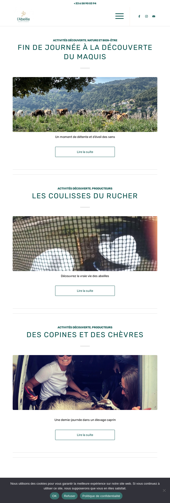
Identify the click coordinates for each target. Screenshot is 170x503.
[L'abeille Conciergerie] (70, 16)
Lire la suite (85, 152)
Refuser (69, 496)
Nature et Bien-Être (102, 40)
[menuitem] (117, 16)
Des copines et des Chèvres (85, 334)
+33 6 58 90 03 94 (85, 3)
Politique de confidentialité (101, 496)
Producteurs (102, 188)
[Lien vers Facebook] (139, 16)
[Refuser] (164, 490)
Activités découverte (69, 40)
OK (54, 496)
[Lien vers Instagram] (146, 16)
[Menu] (117, 16)
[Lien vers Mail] (153, 16)
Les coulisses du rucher (85, 196)
